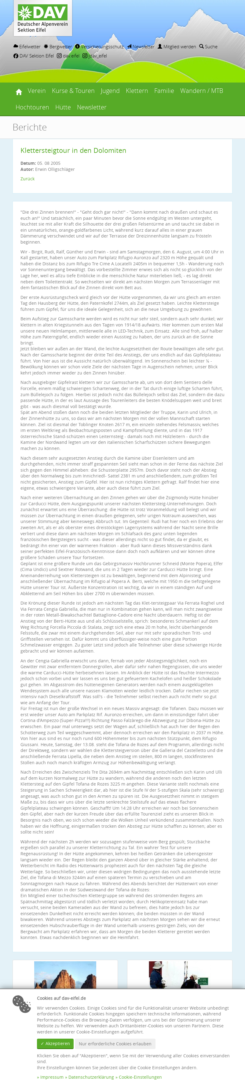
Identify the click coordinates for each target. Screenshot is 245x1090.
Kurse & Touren (73, 91)
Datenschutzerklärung (91, 1077)
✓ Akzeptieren (55, 1043)
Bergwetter (58, 46)
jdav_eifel (94, 56)
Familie (164, 91)
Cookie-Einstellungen (140, 1077)
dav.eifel (68, 56)
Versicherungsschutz (99, 46)
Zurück (27, 179)
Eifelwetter (27, 46)
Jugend (110, 91)
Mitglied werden (177, 46)
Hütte (63, 107)
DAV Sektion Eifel (33, 56)
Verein (37, 91)
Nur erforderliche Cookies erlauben (115, 1044)
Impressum (52, 1077)
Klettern (137, 91)
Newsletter (141, 46)
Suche (208, 46)
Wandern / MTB (201, 91)
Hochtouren (32, 107)
